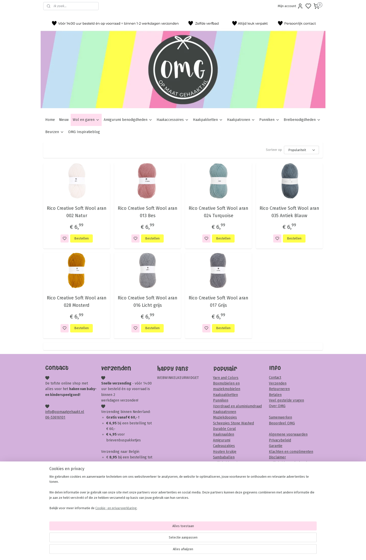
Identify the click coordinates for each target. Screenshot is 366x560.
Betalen (275, 395)
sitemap (202, 550)
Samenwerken (280, 417)
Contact (275, 377)
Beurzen (54, 132)
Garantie (275, 446)
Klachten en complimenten (291, 452)
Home (50, 120)
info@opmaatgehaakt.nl (64, 412)
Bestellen (81, 238)
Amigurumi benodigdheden (128, 120)
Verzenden (277, 383)
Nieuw (64, 120)
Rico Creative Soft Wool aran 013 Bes (147, 211)
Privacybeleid (280, 440)
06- (48, 417)
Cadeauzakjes (224, 446)
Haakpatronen (241, 120)
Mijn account (290, 6)
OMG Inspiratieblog (84, 132)
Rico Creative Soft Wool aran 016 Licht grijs (147, 301)
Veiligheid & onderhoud (288, 463)
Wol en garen (86, 120)
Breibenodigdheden (302, 120)
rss (212, 550)
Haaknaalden (223, 434)
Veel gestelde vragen (286, 400)
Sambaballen (224, 457)
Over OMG (277, 406)
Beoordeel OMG (282, 423)
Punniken (269, 120)
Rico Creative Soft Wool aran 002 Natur (76, 211)
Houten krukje (224, 452)
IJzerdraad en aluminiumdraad (237, 406)
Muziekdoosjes (225, 417)
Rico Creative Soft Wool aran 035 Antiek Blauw (289, 211)
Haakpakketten (208, 120)
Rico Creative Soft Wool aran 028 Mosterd (76, 301)
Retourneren (279, 389)
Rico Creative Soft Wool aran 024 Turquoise (218, 211)
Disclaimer (277, 457)
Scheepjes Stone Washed (233, 423)
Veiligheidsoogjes (227, 463)
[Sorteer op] (301, 150)
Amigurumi (221, 440)
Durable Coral (224, 429)
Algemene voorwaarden (288, 434)
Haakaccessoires (173, 120)
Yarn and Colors (225, 378)
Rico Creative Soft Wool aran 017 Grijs (218, 301)
